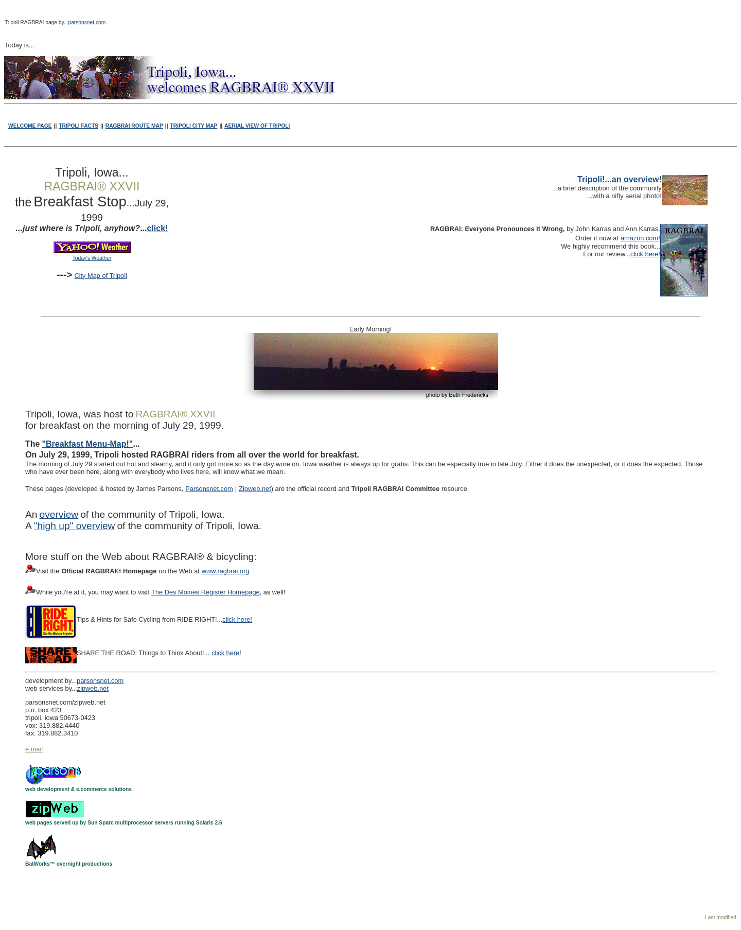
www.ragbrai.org (225, 571)
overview (58, 514)
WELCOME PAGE (30, 126)
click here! (645, 254)
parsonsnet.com (86, 22)
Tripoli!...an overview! (619, 179)
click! (157, 228)
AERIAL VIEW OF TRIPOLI (257, 126)
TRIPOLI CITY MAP (194, 126)
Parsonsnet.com (209, 489)
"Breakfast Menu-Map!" (87, 444)
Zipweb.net (255, 489)
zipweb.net (93, 688)
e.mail (34, 749)
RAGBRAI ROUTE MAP (134, 126)
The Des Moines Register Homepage (205, 592)
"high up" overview (74, 525)
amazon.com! (640, 238)
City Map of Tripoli (100, 275)
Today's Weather (92, 258)
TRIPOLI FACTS (78, 126)
